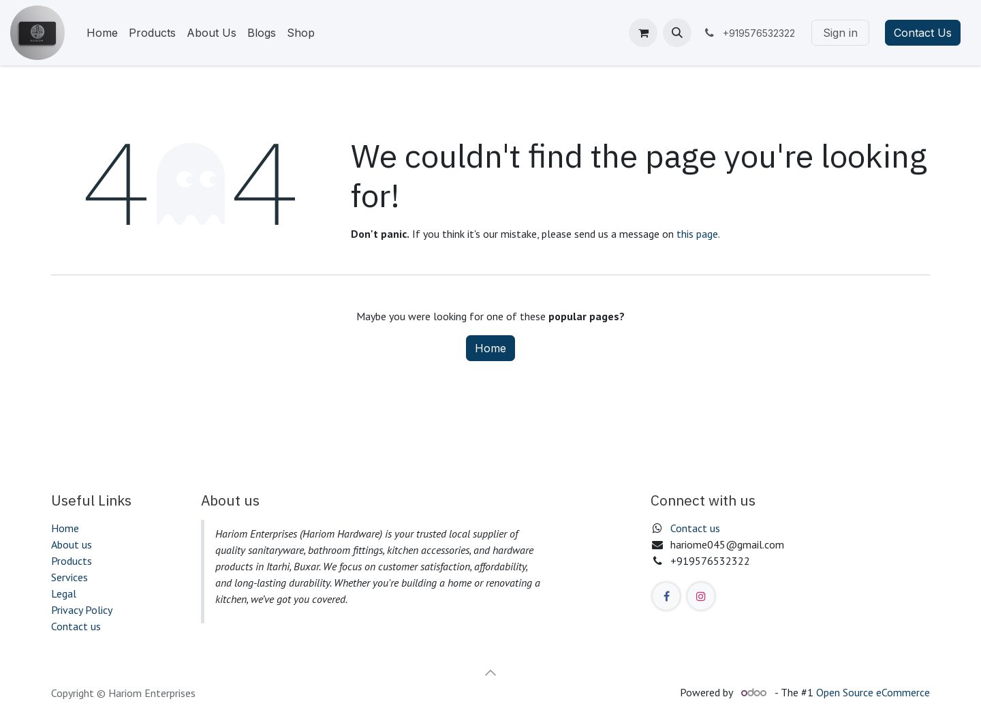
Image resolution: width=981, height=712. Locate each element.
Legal (63, 593)
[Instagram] (701, 596)
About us (71, 544)
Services (69, 577)
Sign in (840, 33)
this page (697, 234)
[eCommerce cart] (643, 32)
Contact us (76, 626)
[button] (677, 32)
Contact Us (923, 33)
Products (71, 561)
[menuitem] (102, 32)
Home (490, 348)
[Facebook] (666, 596)
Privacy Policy (81, 610)
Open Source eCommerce (873, 692)
